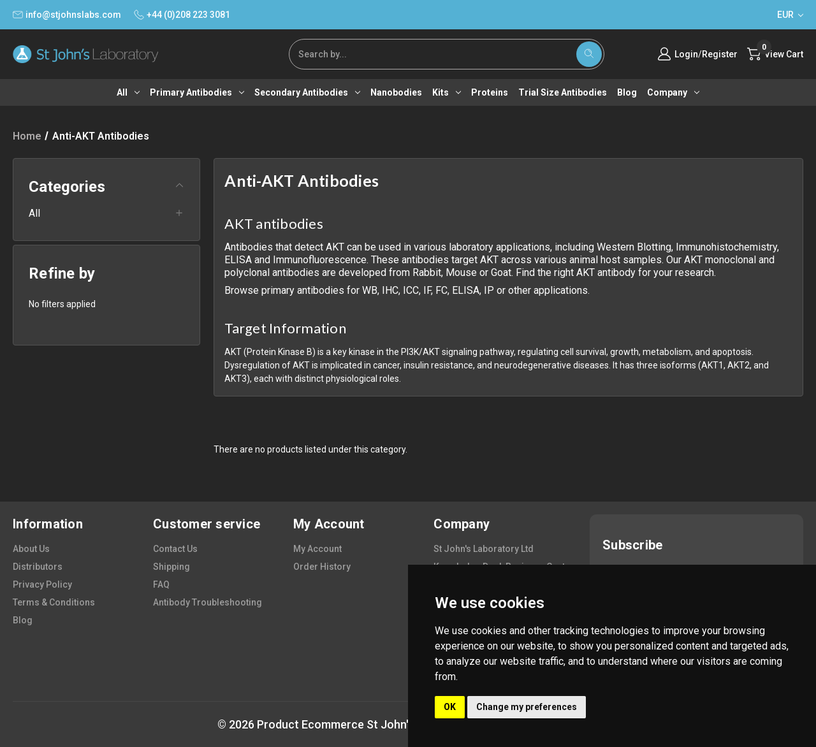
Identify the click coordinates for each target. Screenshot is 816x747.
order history (322, 567)
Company (673, 92)
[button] (106, 192)
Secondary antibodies (307, 92)
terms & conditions (54, 602)
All (128, 92)
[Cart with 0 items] (775, 54)
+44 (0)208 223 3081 (182, 15)
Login (686, 54)
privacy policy (42, 584)
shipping (171, 567)
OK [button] (450, 707)
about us (31, 549)
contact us (175, 549)
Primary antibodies (197, 92)
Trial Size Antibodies (562, 92)
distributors (37, 567)
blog (23, 620)
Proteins (489, 92)
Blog (627, 92)
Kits (446, 92)
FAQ (161, 584)
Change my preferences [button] (526, 707)
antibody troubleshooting (207, 602)
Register (720, 54)
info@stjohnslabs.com (67, 15)
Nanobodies (396, 92)
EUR (790, 15)
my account (317, 549)
